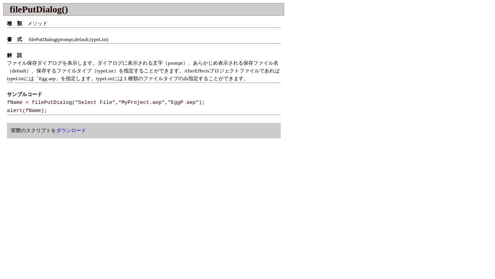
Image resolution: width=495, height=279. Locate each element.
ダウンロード (71, 130)
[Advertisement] (68, 196)
